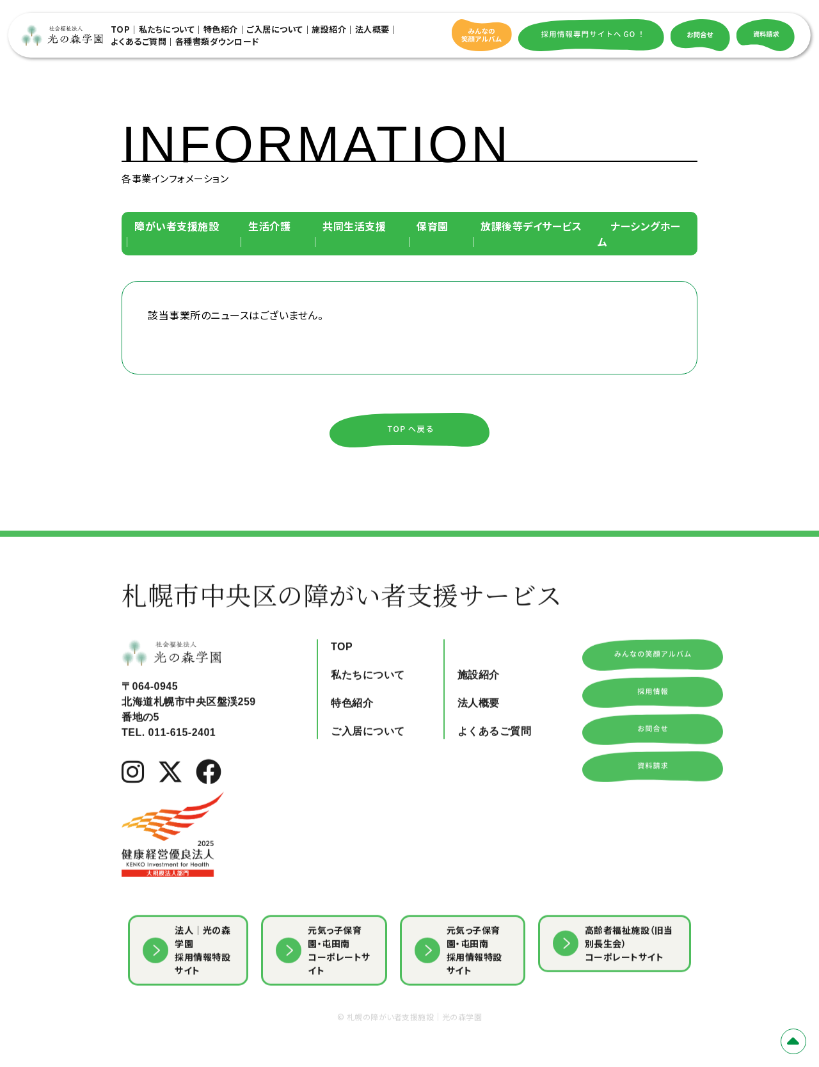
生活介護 (269, 226)
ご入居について (274, 29)
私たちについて (167, 29)
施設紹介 (329, 29)
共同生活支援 (354, 226)
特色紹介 (220, 29)
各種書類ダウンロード (217, 41)
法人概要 (372, 29)
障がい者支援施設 (176, 226)
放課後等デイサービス (531, 226)
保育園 (433, 226)
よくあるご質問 (139, 41)
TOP (121, 29)
